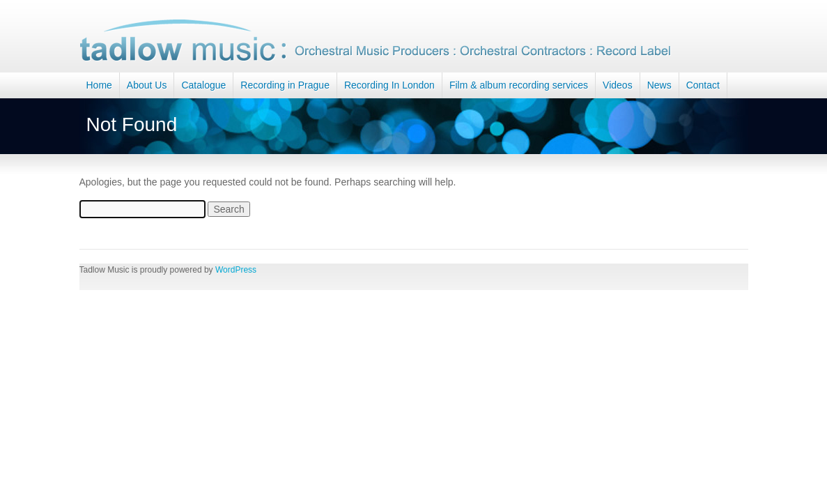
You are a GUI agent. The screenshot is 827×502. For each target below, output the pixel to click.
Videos (618, 85)
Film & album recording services (518, 85)
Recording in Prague (285, 85)
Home (99, 85)
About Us (147, 85)
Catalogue (203, 85)
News (659, 85)
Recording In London (389, 85)
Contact (703, 85)
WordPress (235, 270)
